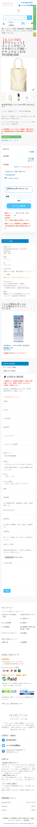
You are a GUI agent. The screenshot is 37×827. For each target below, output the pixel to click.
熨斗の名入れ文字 (9, 510)
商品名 (5, 461)
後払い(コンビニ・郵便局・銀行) (14, 675)
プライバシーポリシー (10, 633)
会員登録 (11, 25)
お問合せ (24, 623)
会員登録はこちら (7, 140)
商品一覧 (5, 642)
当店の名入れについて (28, 614)
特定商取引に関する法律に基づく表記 (22, 818)
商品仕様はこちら (9, 105)
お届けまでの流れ (9, 371)
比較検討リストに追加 (34, 17)
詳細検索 (24, 642)
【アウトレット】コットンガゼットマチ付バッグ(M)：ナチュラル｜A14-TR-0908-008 (14, 47)
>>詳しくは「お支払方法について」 (12, 703)
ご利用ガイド (25, 618)
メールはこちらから (12, 178)
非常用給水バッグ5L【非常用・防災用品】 (16, 345)
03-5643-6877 (10, 175)
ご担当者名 (7, 418)
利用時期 (6, 531)
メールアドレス (8, 435)
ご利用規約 (6, 627)
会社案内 (24, 633)
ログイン (11, 22)
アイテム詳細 (8, 241)
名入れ (5, 474)
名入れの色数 (7, 481)
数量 (4, 489)
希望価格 (6, 497)
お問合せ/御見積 (9, 364)
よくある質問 (7, 623)
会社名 (5, 410)
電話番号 (6, 427)
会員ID (5, 401)
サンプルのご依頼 (9, 367)
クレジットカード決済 (11, 668)
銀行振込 (6, 659)
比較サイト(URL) (8, 544)
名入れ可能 (22, 17)
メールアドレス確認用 (10, 444)
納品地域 (6, 519)
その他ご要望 (7, 563)
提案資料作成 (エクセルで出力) (11, 137)
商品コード (7, 453)
